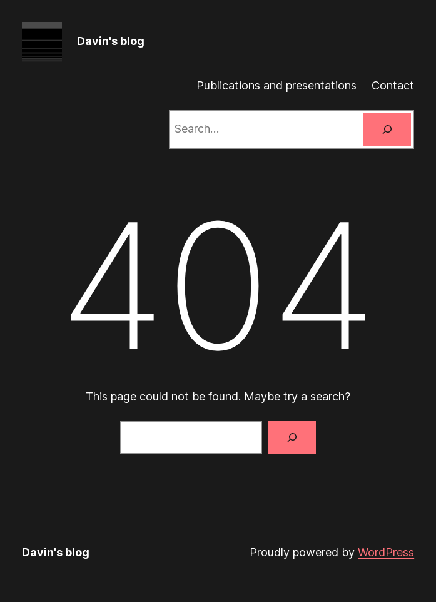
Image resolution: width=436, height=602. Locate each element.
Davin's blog (110, 41)
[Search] (387, 129)
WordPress (386, 552)
